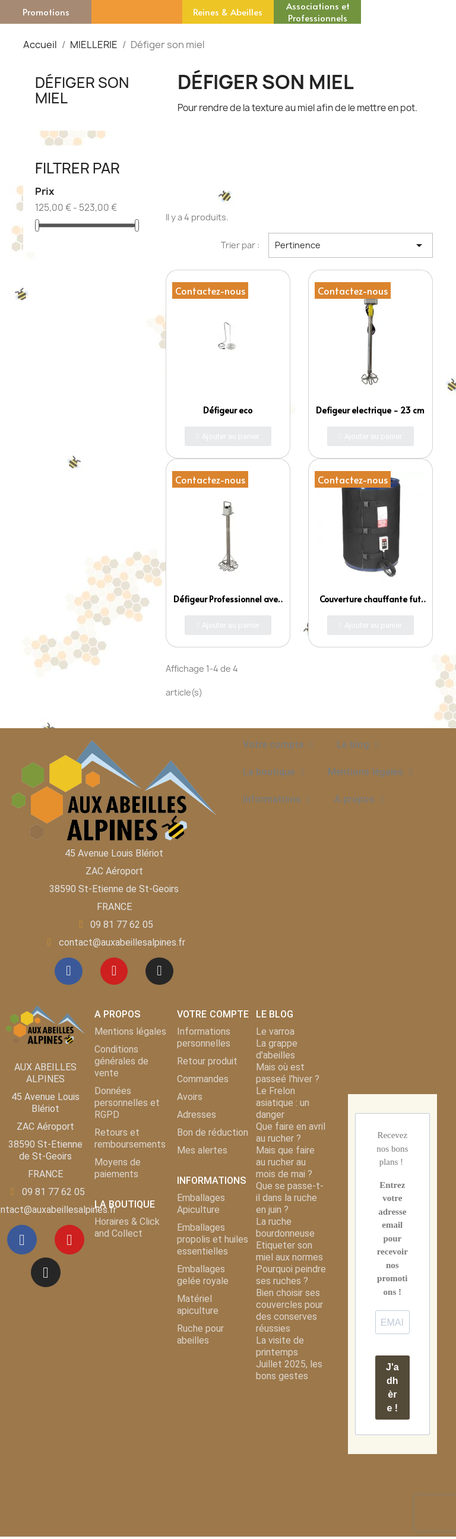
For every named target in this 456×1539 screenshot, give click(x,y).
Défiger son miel (82, 90)
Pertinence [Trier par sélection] (350, 245)
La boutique (273, 772)
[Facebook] (66, 972)
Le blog (357, 745)
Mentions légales (370, 772)
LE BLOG (274, 1016)
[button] (228, 436)
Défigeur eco (227, 410)
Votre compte (278, 745)
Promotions (46, 11)
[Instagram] (161, 972)
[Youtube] (114, 972)
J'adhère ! (392, 1389)
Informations (277, 799)
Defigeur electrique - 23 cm (370, 410)
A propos (359, 799)
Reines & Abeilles (227, 11)
